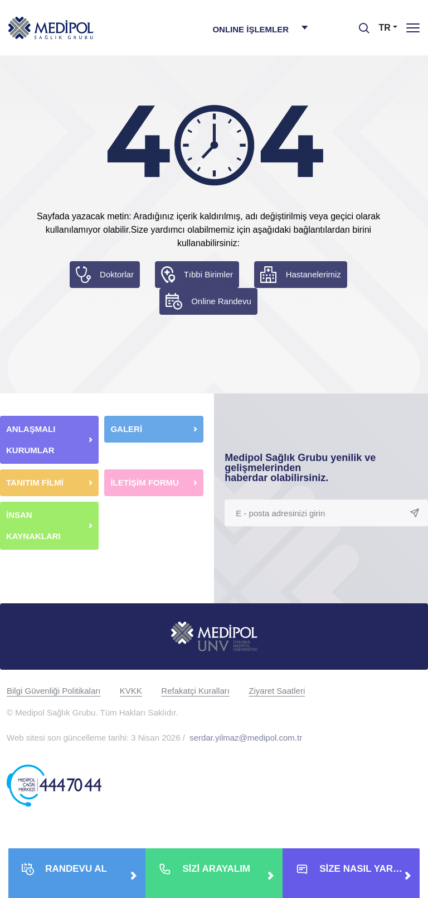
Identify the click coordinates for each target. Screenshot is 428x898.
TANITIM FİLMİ (35, 482)
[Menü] (413, 27)
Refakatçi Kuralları (195, 690)
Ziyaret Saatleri (277, 690)
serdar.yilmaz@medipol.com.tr (245, 737)
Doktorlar (117, 274)
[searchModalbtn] (360, 24)
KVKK (131, 690)
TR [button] (385, 27)
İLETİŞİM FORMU (144, 482)
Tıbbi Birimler (208, 274)
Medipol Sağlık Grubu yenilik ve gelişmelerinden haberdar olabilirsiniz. (300, 468)
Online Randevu (221, 301)
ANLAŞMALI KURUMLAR (30, 439)
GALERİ (126, 429)
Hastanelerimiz (313, 274)
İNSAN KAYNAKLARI (34, 525)
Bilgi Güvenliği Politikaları (53, 690)
